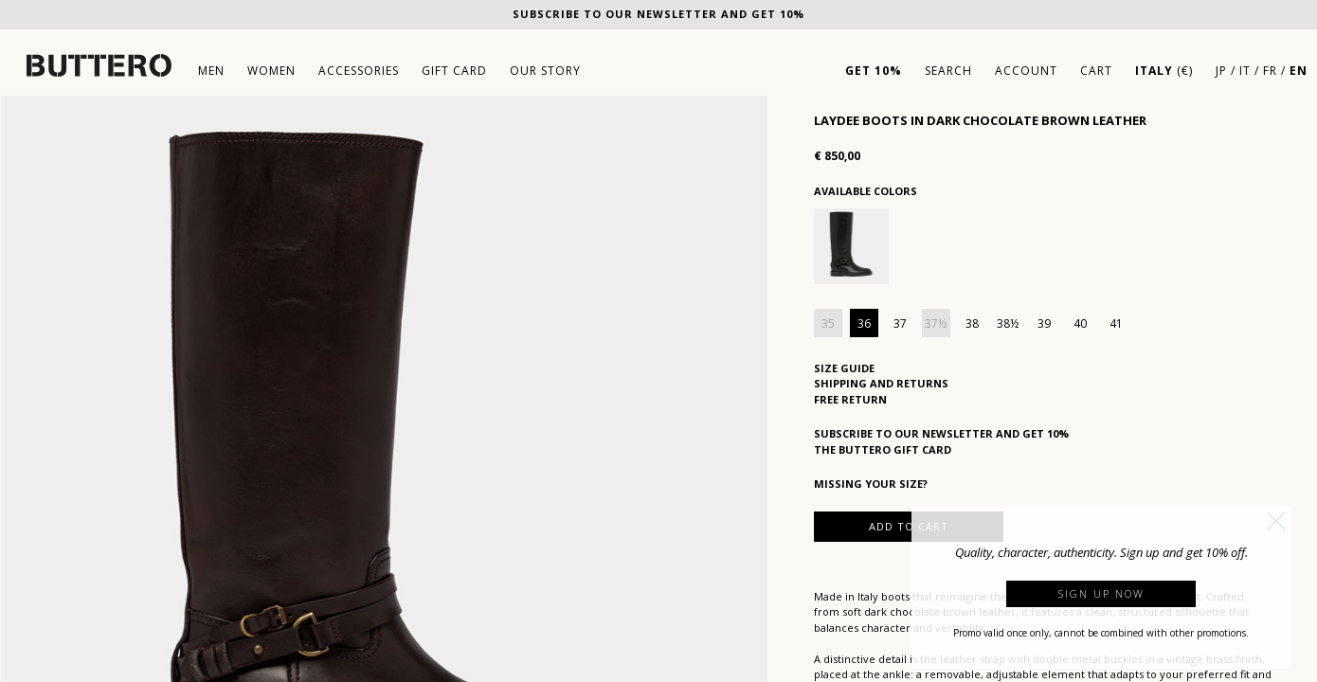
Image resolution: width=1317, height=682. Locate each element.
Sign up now (1101, 593)
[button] (1276, 521)
